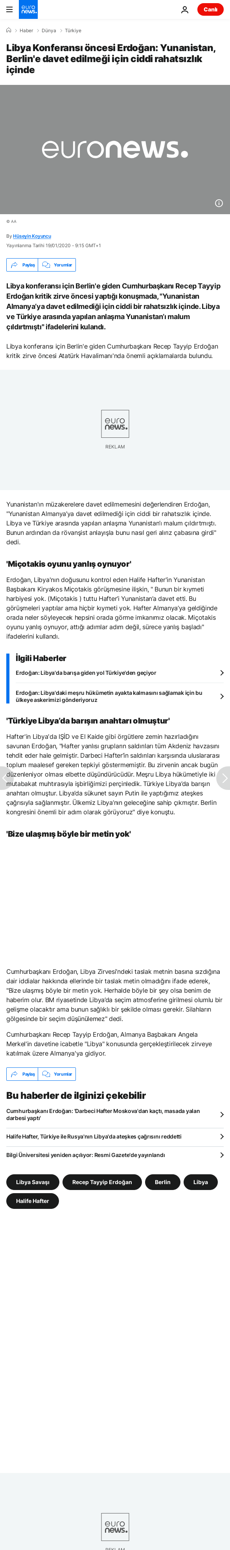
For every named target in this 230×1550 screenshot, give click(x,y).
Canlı (210, 9)
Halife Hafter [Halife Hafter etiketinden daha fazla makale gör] (32, 1200)
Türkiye (73, 30)
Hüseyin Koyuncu (32, 236)
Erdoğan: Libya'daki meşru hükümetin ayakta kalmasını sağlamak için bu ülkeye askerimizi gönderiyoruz (109, 696)
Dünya (49, 30)
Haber (26, 30)
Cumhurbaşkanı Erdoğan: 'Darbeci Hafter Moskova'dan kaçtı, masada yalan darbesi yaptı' (103, 1114)
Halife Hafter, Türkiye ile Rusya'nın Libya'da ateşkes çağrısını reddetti (94, 1136)
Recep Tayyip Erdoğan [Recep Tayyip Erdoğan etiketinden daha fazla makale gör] (102, 1182)
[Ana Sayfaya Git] (28, 9)
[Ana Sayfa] (8, 30)
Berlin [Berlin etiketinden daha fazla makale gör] (163, 1182)
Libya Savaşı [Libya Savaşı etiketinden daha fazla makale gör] (33, 1182)
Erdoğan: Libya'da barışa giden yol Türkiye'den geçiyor (86, 672)
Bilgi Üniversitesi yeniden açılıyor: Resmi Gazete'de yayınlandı (85, 1154)
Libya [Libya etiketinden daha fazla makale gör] (200, 1182)
